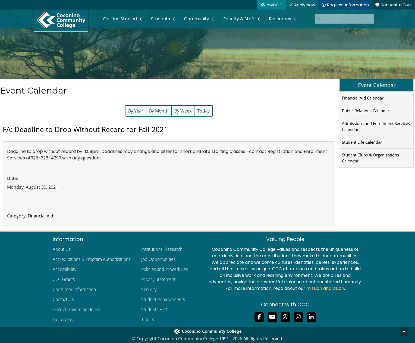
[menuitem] (123, 18)
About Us (62, 249)
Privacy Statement (158, 279)
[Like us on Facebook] (259, 316)
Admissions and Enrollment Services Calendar (376, 126)
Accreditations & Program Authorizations (91, 259)
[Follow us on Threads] (285, 316)
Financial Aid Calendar (362, 98)
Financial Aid (40, 216)
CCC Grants (64, 279)
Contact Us (63, 299)
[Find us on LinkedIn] (311, 316)
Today (203, 111)
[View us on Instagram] (298, 316)
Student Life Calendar (362, 142)
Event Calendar (377, 85)
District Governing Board (76, 309)
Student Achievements (163, 299)
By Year (135, 111)
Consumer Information (74, 289)
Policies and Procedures (164, 269)
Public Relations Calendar (365, 110)
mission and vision (325, 288)
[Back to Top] (404, 331)
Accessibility (64, 269)
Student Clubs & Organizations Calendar (370, 158)
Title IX (147, 319)
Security (149, 289)
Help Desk (63, 319)
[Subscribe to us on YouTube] (272, 316)
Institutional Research (162, 249)
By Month (159, 111)
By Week (182, 111)
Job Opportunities (158, 259)
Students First (154, 309)
